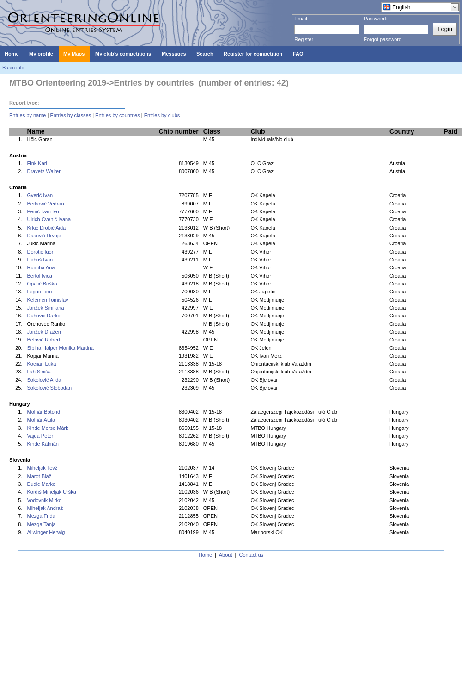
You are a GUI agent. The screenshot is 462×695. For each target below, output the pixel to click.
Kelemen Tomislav (47, 300)
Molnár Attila (41, 419)
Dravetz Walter (43, 171)
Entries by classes (70, 115)
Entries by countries (117, 115)
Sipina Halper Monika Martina (60, 348)
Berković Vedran (45, 203)
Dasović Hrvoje (44, 235)
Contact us (251, 555)
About (225, 555)
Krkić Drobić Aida (46, 227)
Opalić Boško (42, 283)
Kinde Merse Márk (47, 428)
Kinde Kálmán (43, 444)
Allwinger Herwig (46, 532)
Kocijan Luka (41, 363)
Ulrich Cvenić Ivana (49, 219)
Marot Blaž (39, 476)
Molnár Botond (43, 412)
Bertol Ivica (39, 276)
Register (303, 39)
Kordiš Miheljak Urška (51, 492)
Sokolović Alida (44, 380)
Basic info (13, 67)
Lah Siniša (38, 371)
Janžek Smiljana (45, 307)
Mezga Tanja (41, 524)
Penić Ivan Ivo (43, 211)
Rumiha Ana (41, 267)
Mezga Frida (41, 516)
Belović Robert (43, 339)
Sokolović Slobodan (49, 388)
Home (205, 555)
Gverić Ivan (40, 195)
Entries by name (27, 115)
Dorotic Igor (40, 251)
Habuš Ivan (40, 259)
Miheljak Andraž (45, 508)
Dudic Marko (41, 484)
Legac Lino (39, 291)
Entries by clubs (162, 115)
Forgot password (382, 39)
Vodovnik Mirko (44, 500)
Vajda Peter (40, 436)
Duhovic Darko (43, 315)
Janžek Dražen (44, 332)
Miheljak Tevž (42, 468)
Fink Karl (37, 163)
